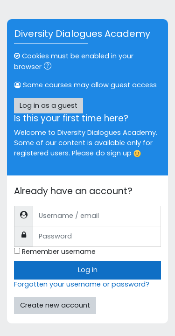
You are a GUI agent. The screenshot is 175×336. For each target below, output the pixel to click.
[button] (49, 67)
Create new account (55, 305)
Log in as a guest (48, 105)
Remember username (59, 251)
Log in (88, 269)
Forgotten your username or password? (81, 284)
